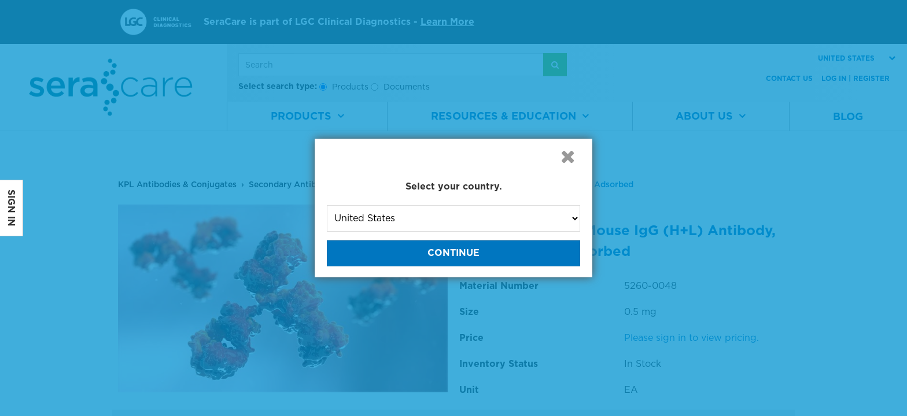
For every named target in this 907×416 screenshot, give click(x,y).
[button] (567, 156)
